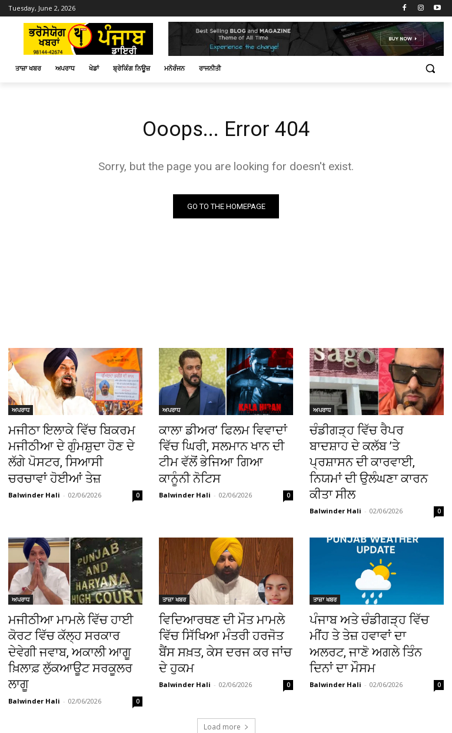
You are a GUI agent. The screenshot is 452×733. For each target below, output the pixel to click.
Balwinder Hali (34, 485)
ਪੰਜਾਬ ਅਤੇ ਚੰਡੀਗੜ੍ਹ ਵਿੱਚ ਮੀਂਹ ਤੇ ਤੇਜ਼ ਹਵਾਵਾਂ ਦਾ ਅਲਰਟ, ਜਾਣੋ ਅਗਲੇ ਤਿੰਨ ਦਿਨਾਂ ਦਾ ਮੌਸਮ (373, 606)
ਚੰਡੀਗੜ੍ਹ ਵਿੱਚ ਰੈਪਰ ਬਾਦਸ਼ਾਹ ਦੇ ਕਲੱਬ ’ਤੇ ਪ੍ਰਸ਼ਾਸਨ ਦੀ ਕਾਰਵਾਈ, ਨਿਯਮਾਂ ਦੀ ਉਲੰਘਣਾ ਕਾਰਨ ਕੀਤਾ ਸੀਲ (369, 451)
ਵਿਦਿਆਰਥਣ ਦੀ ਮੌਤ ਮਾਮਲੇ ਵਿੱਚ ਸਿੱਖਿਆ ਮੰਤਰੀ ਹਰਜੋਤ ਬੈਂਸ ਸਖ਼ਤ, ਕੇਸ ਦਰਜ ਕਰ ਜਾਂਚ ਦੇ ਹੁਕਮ (219, 606)
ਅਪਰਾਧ (20, 412)
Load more (226, 673)
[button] (430, 68)
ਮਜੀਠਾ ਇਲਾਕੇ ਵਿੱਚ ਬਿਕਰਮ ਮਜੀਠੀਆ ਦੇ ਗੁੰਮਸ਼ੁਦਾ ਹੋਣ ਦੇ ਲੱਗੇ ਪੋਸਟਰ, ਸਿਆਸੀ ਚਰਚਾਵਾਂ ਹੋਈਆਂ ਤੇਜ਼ (69, 451)
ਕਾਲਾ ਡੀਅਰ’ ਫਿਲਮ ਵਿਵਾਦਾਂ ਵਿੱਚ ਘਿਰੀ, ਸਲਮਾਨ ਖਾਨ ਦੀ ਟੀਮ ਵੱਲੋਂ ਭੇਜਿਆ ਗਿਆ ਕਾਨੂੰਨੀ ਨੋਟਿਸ (220, 444)
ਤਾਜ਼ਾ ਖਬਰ (174, 574)
